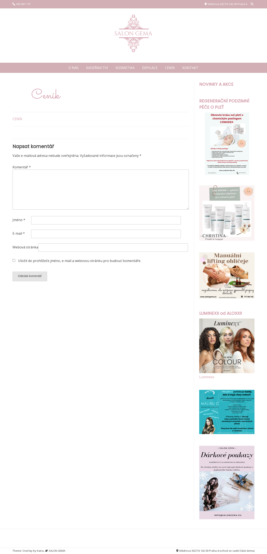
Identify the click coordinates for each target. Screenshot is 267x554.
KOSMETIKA (125, 67)
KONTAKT (190, 67)
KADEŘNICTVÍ (97, 67)
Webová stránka (25, 247)
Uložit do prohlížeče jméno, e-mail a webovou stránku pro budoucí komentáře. (79, 260)
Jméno (19, 220)
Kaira (40, 551)
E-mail (19, 233)
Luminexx (206, 377)
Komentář (22, 167)
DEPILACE (149, 67)
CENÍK (170, 67)
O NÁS (74, 67)
